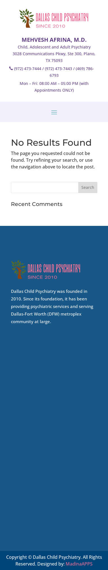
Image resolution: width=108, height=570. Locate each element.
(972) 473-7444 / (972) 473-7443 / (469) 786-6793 (54, 72)
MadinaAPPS (79, 564)
